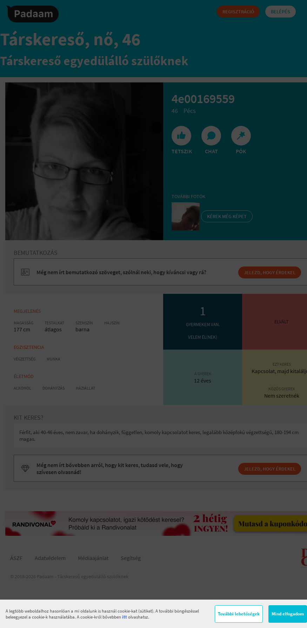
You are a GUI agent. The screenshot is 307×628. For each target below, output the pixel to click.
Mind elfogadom (288, 614)
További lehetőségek (239, 614)
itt (124, 617)
